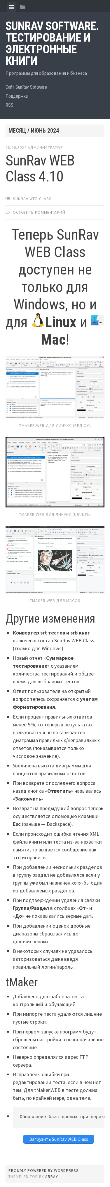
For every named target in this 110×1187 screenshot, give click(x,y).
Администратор (45, 147)
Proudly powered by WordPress (43, 1170)
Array (51, 1176)
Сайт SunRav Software (26, 87)
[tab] (11, 7)
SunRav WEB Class (32, 198)
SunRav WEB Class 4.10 (40, 168)
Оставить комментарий (39, 212)
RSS (9, 105)
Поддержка (17, 96)
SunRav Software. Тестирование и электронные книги (52, 43)
